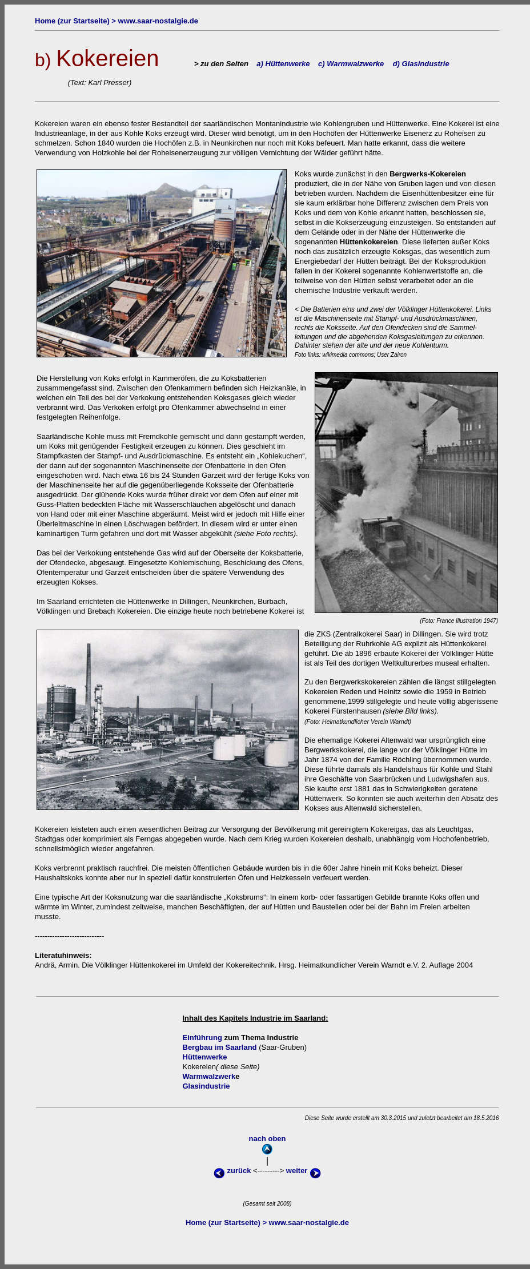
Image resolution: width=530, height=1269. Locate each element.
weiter (303, 1170)
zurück (233, 1170)
